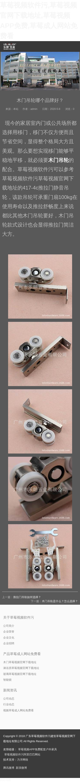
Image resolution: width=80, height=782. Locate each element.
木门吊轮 (58, 160)
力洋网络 (22, 759)
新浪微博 (21, 767)
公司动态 (8, 698)
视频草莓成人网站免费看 (18, 710)
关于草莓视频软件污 (18, 617)
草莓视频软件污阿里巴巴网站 (22, 754)
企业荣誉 (8, 631)
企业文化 (8, 637)
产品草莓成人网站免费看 (22, 654)
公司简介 (8, 625)
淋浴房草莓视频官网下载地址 (21, 668)
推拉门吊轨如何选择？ (27, 597)
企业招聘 (8, 643)
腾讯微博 (8, 767)
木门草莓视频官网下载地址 (19, 662)
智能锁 (7, 679)
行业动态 (8, 704)
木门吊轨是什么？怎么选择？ (60, 601)
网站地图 (5, 780)
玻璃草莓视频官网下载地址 (19, 674)
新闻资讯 (10, 690)
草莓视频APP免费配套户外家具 (37, 749)
